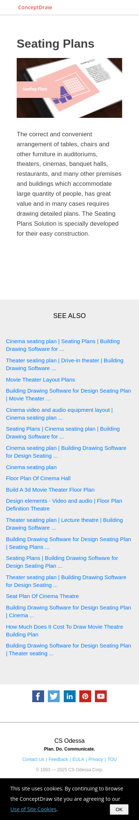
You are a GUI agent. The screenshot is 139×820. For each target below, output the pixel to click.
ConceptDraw (35, 7)
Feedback (58, 759)
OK (119, 809)
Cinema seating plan (31, 467)
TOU (112, 759)
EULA (78, 759)
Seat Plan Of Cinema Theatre (42, 596)
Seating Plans (56, 43)
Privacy (96, 759)
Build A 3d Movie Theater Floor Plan (50, 489)
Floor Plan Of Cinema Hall (38, 478)
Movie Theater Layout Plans (40, 379)
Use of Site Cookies (33, 809)
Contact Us (33, 759)
